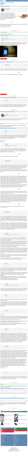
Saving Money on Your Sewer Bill (7, 419)
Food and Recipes (17, 439)
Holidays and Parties (17, 440)
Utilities (11, 411)
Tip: (5, 6)
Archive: (12, 388)
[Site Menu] (11, 0)
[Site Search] (22, 0)
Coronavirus (16, 437)
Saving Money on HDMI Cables (21, 423)
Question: (8, 128)
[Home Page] (3, 0)
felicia (2, 140)
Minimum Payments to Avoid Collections (22, 419)
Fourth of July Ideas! (4, 428)
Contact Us (17, 449)
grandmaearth (3, 26)
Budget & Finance (3, 411)
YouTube (16, 430)
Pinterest (2, 430)
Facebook (16, 429)
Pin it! (4, 94)
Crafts (2, 438)
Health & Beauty (3, 440)
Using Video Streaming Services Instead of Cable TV (8, 415)
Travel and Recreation (3, 445)
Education (16, 438)
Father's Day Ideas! (3, 429)
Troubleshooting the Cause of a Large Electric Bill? (22, 415)
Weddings (16, 445)
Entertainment (2, 439)
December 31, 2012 (20, 411)
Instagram (2, 431)
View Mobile (15, 448)
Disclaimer (10, 449)
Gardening (16, 428)
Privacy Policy (14, 449)
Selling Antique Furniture (7, 423)
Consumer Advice (3, 437)
